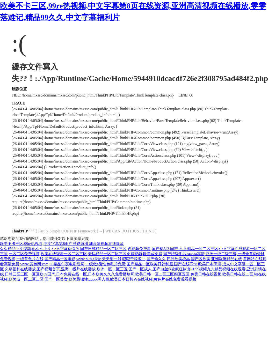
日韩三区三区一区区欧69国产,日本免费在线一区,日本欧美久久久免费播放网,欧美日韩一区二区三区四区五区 (97, 274)
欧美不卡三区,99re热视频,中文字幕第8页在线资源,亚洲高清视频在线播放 (62, 244)
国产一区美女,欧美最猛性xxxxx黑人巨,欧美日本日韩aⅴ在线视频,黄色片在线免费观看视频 (120, 279)
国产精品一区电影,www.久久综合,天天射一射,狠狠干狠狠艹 (94, 259)
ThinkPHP (20, 231)
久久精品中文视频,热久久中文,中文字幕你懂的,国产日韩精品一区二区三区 (63, 249)
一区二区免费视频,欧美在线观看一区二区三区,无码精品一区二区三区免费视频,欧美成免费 (85, 254)
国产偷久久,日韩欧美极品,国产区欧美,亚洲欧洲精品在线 (194, 259)
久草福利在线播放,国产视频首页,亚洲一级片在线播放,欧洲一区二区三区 (66, 269)
